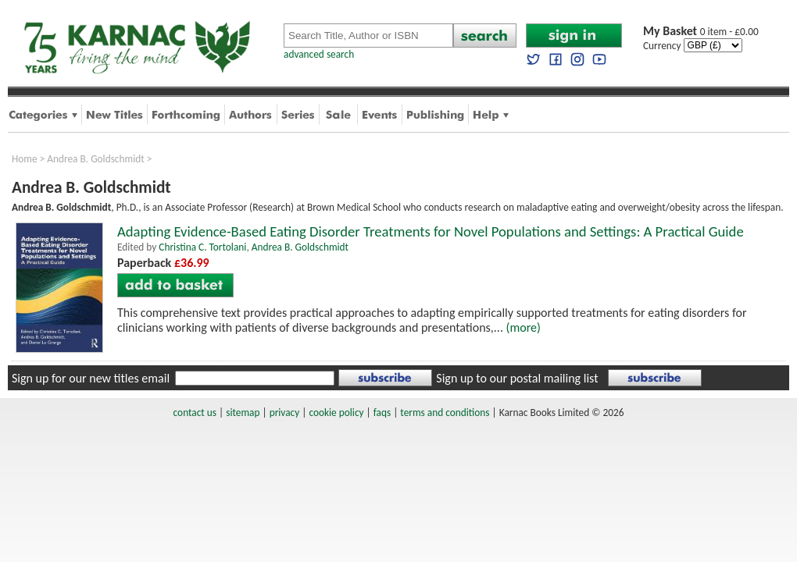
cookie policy (336, 412)
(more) (523, 327)
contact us (194, 412)
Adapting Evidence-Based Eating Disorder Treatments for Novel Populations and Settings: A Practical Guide (430, 231)
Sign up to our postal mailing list (517, 378)
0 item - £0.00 (701, 31)
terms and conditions (444, 412)
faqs (382, 412)
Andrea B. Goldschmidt (95, 158)
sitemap (242, 412)
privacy (285, 412)
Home (25, 158)
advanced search (319, 54)
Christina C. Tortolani (202, 247)
